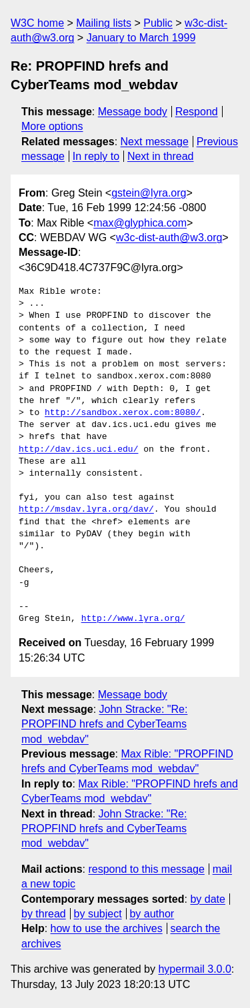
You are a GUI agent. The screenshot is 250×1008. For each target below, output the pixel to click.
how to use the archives (107, 928)
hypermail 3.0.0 (194, 969)
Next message (155, 141)
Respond (196, 111)
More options (52, 126)
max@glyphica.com (140, 223)
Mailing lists (103, 23)
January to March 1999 (141, 37)
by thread (43, 913)
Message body (132, 111)
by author (151, 913)
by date (207, 899)
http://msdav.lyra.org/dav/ (86, 510)
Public (158, 23)
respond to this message (146, 869)
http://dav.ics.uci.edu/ (78, 450)
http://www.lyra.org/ (133, 619)
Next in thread (160, 156)
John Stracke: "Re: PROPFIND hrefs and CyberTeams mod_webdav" (104, 724)
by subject (98, 913)
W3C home (37, 23)
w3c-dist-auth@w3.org (169, 237)
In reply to (96, 156)
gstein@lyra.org (148, 193)
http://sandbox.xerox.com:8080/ (123, 413)
